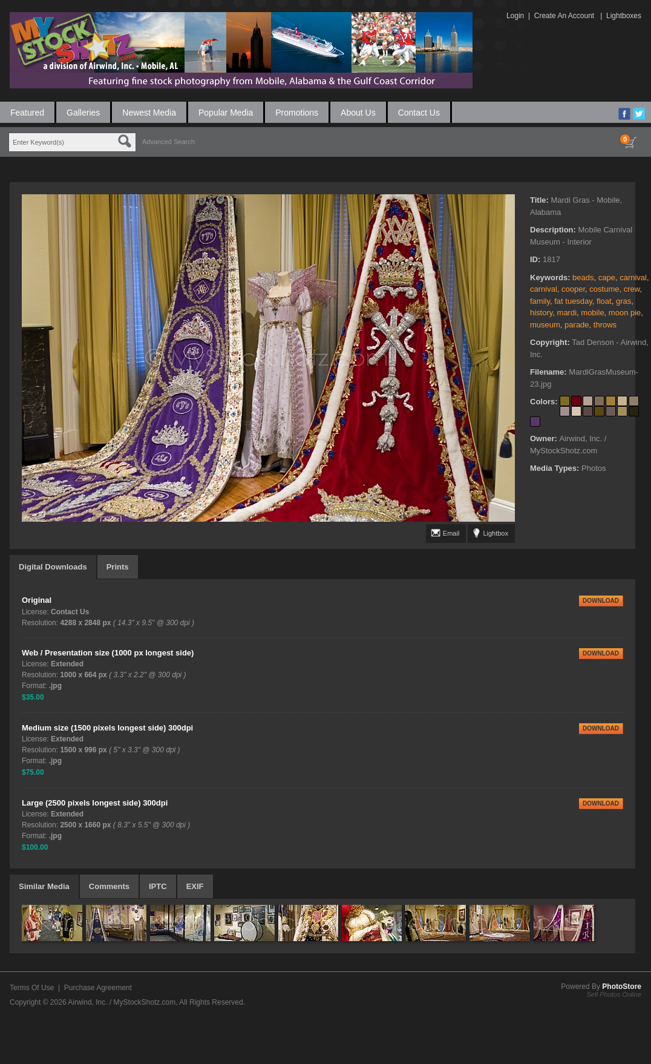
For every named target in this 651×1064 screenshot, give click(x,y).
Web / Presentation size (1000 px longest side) (108, 652)
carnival (633, 277)
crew (632, 289)
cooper (573, 289)
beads (583, 277)
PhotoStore (621, 986)
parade (576, 324)
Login (515, 15)
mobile (592, 312)
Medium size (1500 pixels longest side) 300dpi (107, 727)
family (540, 301)
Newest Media (149, 112)
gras (623, 301)
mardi (567, 312)
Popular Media (225, 112)
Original (36, 600)
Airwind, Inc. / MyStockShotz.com (121, 1002)
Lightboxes (623, 15)
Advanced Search (168, 141)
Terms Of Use (32, 988)
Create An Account (564, 15)
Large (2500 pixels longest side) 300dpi (95, 802)
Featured (27, 112)
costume (604, 289)
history (541, 312)
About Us (358, 112)
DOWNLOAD (601, 600)
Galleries (83, 112)
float (604, 301)
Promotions (296, 112)
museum (545, 324)
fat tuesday (573, 301)
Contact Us (419, 112)
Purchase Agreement (98, 988)
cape (606, 277)
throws (605, 324)
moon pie (625, 312)
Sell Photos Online (614, 994)
